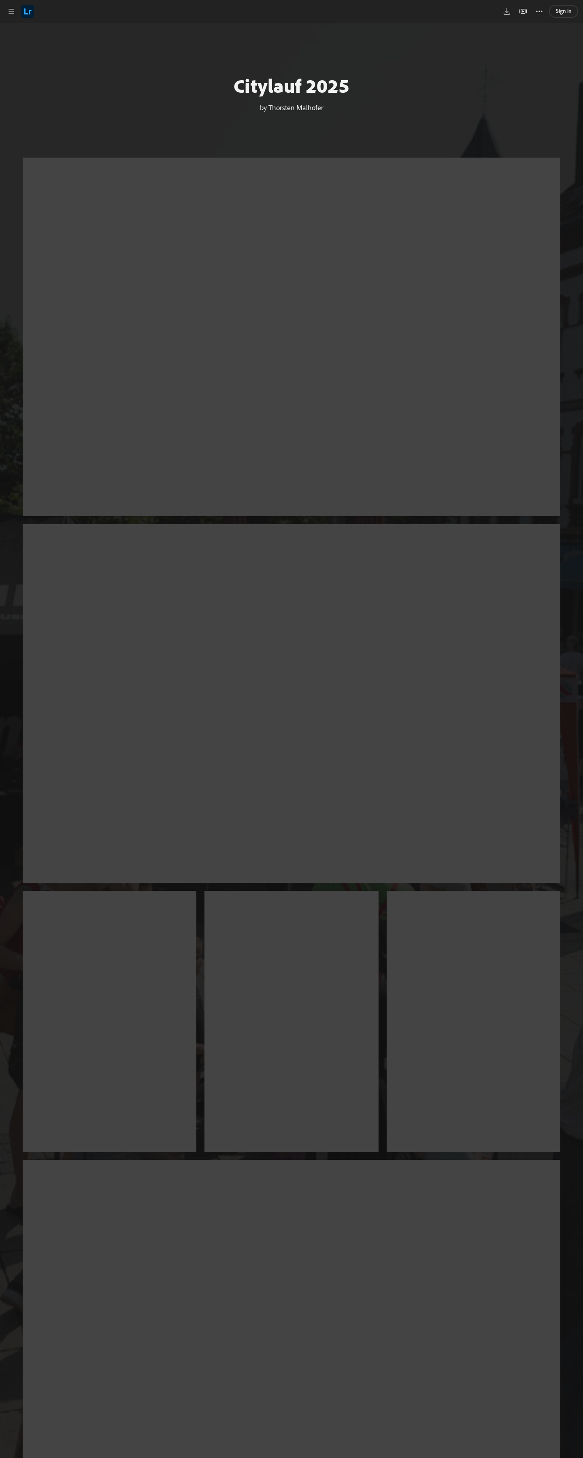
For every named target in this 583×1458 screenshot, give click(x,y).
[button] (11, 11)
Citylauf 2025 (291, 85)
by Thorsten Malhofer (291, 107)
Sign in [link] (564, 10)
